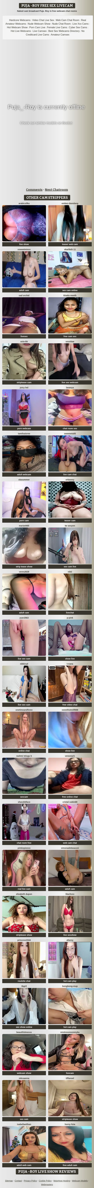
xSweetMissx (24, 249)
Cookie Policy (45, 1181)
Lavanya (70, 387)
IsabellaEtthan (24, 1124)
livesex (24, 336)
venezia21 (70, 756)
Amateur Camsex (60, 34)
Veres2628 (24, 572)
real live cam (24, 889)
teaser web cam (70, 244)
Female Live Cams (57, 27)
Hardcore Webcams (19, 20)
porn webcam (24, 428)
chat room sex (70, 428)
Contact (18, 1181)
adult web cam (24, 1165)
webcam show (24, 1073)
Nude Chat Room (61, 23)
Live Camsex (40, 31)
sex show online (24, 1027)
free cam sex (70, 336)
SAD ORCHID (24, 295)
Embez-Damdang (70, 203)
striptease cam (24, 382)
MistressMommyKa (70, 1032)
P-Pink (70, 618)
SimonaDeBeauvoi (70, 848)
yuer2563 (24, 618)
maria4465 (24, 525)
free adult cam (70, 1165)
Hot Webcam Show (17, 27)
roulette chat (24, 981)
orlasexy (70, 479)
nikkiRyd (24, 664)
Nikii (70, 572)
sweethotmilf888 (70, 710)
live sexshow (69, 935)
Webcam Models (80, 1181)
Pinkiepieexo (24, 848)
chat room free (24, 843)
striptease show (24, 935)
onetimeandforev (24, 710)
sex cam (24, 1119)
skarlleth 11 (70, 249)
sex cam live (70, 566)
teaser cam (69, 520)
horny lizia (70, 1124)
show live (70, 658)
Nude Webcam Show (39, 23)
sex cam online (69, 290)
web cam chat (70, 843)
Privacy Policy (30, 1181)
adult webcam (24, 474)
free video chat (70, 705)
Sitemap (9, 1181)
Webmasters (47, 1184)
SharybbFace (24, 802)
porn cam (24, 520)
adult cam (24, 290)
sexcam (24, 797)
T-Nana (70, 664)
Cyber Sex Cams (78, 27)
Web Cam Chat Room (67, 20)
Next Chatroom (56, 189)
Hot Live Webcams (21, 31)
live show (24, 244)
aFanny (70, 940)
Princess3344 (24, 940)
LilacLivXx (70, 894)
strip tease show (24, 566)
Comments (34, 189)
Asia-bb (24, 341)
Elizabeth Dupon (24, 894)
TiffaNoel (70, 1078)
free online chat (70, 797)
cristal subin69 (70, 802)
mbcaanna (24, 1078)
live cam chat (70, 474)
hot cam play (69, 981)
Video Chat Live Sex (43, 20)
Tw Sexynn (70, 525)
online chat (24, 751)
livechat (70, 612)
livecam (70, 1073)
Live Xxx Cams (80, 23)
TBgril (24, 986)
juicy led (24, 387)
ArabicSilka (24, 203)
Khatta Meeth (69, 295)
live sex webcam (70, 382)
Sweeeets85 (70, 433)
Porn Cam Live (37, 27)
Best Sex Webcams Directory (64, 31)
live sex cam (24, 658)
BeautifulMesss (24, 1032)
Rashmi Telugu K (24, 756)
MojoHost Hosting (61, 1181)
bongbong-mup (70, 986)
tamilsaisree (24, 433)
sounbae (70, 341)
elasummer (24, 479)
